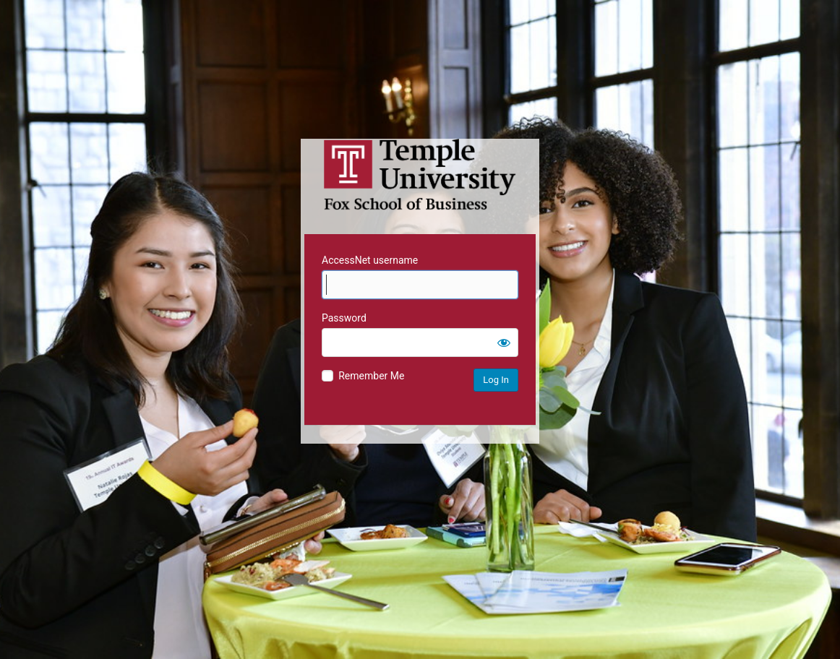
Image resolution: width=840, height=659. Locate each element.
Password (344, 318)
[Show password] (503, 342)
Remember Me (371, 376)
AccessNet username (370, 260)
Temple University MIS (420, 175)
